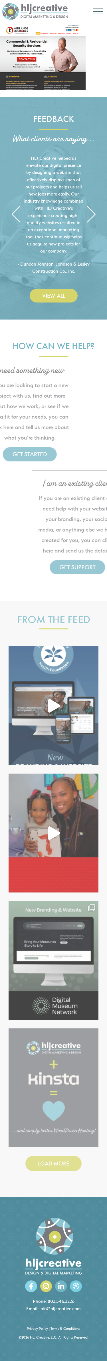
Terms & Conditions (65, 1328)
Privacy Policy (37, 1328)
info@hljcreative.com (60, 1308)
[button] (15, 214)
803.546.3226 (61, 1301)
